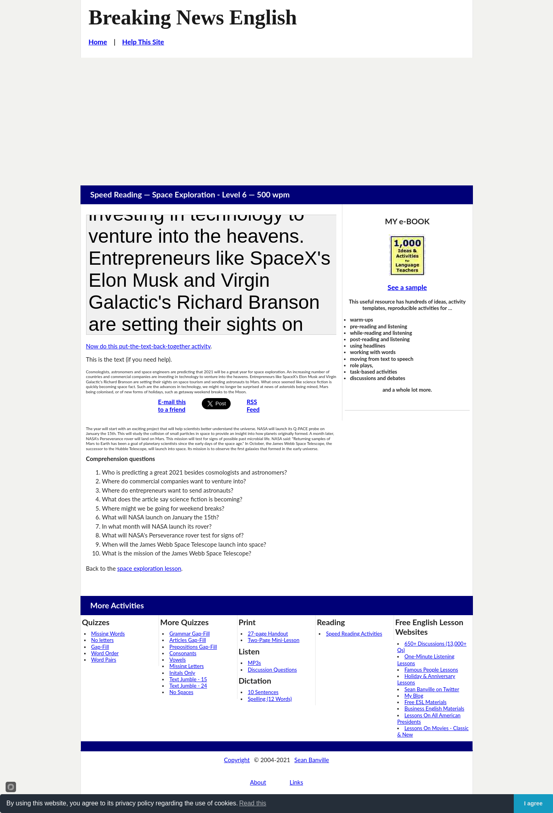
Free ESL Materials (425, 702)
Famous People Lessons (431, 669)
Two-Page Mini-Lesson (274, 640)
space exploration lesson (149, 568)
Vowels (177, 659)
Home (97, 42)
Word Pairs (104, 659)
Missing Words (108, 633)
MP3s (254, 663)
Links (296, 782)
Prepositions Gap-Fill (193, 647)
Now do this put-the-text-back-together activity (148, 346)
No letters (102, 640)
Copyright (236, 759)
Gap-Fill (100, 647)
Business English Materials (434, 708)
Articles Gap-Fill (187, 640)
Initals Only (182, 673)
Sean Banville (311, 759)
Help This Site (143, 42)
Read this (252, 803)
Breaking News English (192, 17)
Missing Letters (186, 666)
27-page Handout (268, 633)
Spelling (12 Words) (270, 699)
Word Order (105, 653)
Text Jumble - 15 (188, 679)
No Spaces (181, 692)
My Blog (413, 695)
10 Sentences (263, 692)
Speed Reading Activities (354, 633)
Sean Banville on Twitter (431, 689)
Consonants (182, 653)
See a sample (407, 287)
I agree (533, 803)
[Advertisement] (276, 118)
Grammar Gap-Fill (189, 633)
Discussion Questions (272, 669)
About (258, 782)
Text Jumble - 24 (188, 685)
